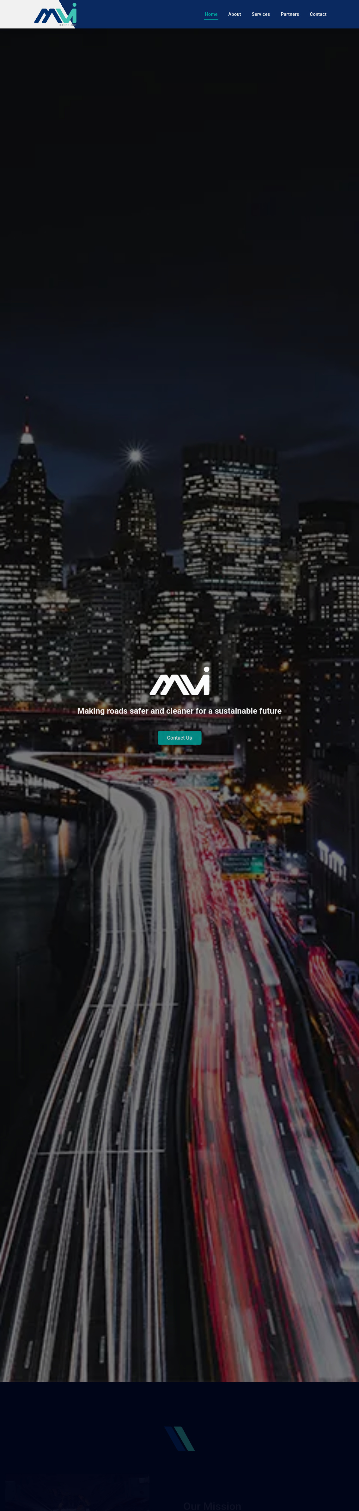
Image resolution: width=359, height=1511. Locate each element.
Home (211, 14)
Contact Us (179, 744)
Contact (318, 14)
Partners (290, 14)
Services (261, 14)
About (234, 14)
